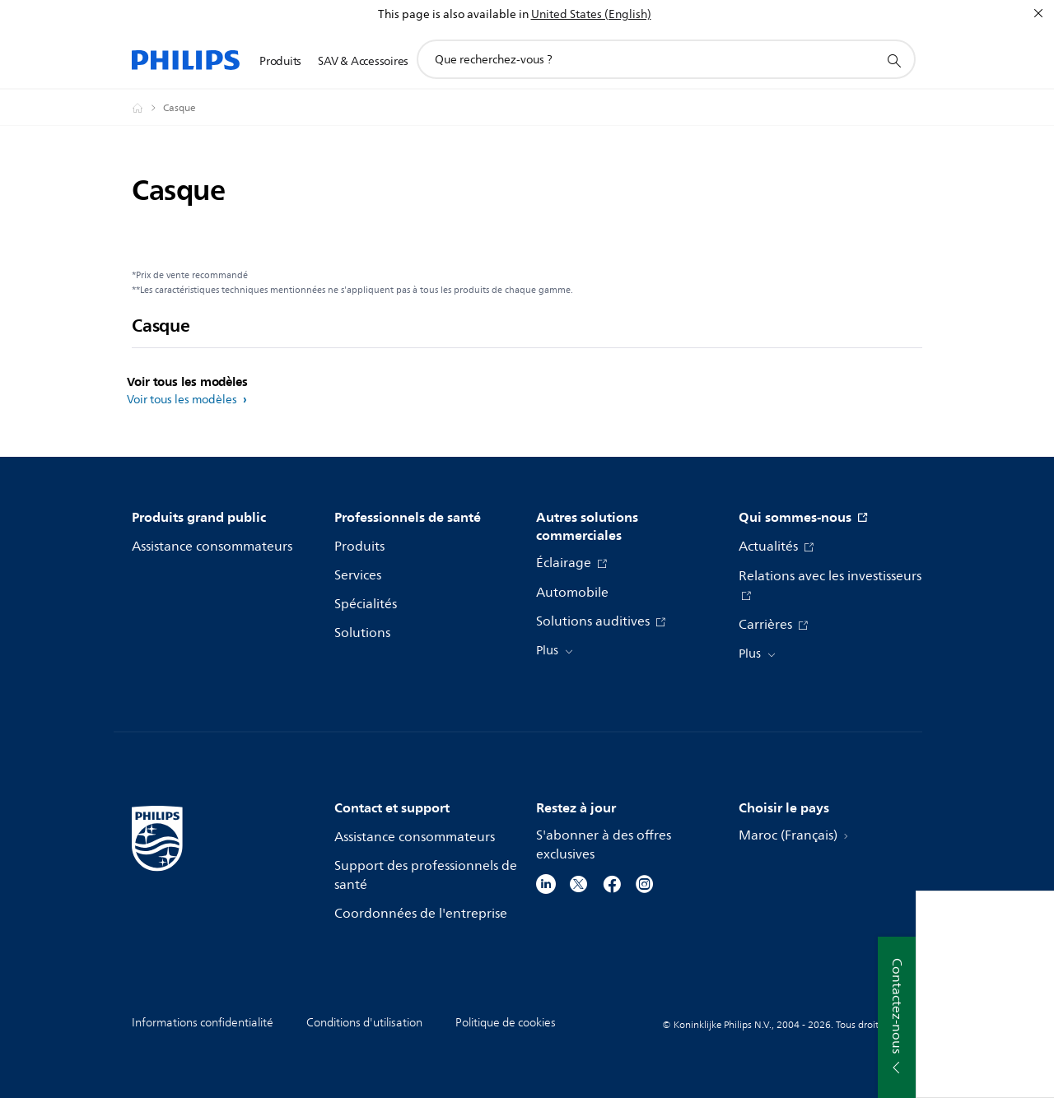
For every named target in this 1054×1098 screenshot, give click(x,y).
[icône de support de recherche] (893, 60)
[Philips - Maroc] (147, 108)
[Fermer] (1038, 13)
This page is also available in (453, 14)
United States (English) (591, 14)
